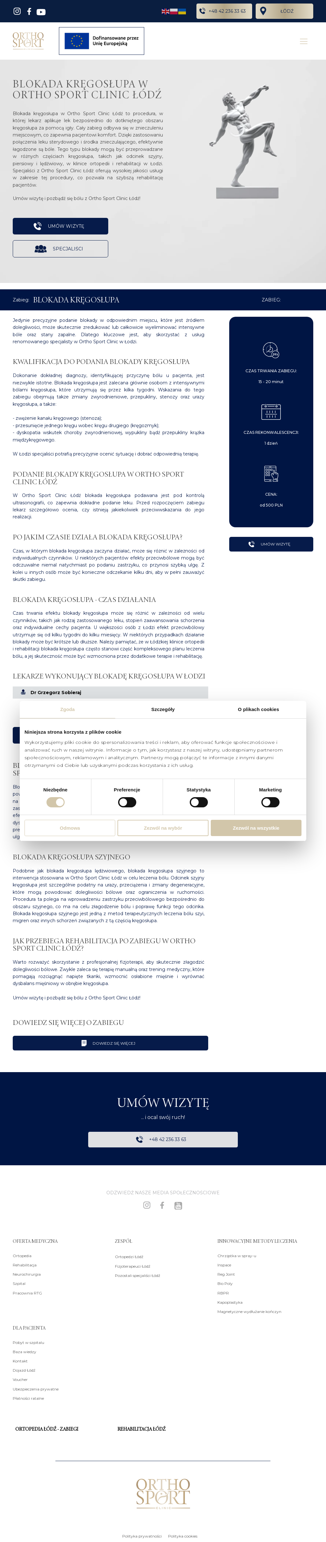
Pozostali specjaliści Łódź (137, 1275)
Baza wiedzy (24, 1351)
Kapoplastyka (230, 1302)
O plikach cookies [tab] (258, 709)
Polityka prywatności (142, 1535)
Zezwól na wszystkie (256, 828)
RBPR (223, 1292)
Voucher (20, 1379)
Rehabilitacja (25, 1264)
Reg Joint (226, 1273)
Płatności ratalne (28, 1398)
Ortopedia (22, 1255)
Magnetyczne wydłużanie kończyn (249, 1311)
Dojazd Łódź (24, 1370)
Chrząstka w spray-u (236, 1255)
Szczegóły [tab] (162, 709)
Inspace (224, 1264)
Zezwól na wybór (163, 828)
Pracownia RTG (27, 1292)
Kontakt (20, 1360)
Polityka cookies (182, 1535)
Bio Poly (225, 1283)
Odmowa (70, 828)
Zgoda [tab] (67, 709)
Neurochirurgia (27, 1273)
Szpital (19, 1283)
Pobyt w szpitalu (28, 1342)
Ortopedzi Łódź (129, 1256)
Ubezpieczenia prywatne (36, 1388)
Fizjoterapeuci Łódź (132, 1265)
